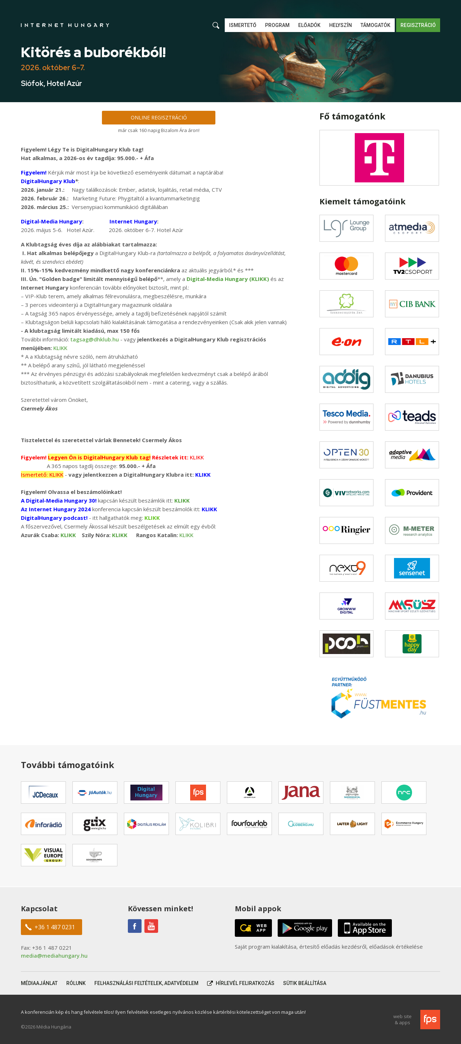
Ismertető (242, 25)
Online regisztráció (159, 117)
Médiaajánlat (39, 983)
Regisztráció (418, 25)
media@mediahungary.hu (54, 955)
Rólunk (76, 983)
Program (277, 25)
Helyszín (340, 25)
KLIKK (60, 347)
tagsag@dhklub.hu (95, 339)
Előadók (309, 25)
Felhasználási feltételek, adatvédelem (146, 983)
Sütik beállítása (304, 983)
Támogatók (375, 25)
